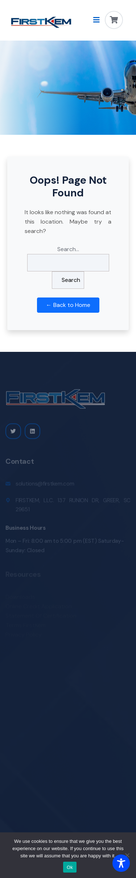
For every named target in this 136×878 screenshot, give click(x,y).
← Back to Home (68, 305)
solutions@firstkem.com (45, 485)
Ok (70, 867)
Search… (68, 249)
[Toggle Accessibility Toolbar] (121, 863)
